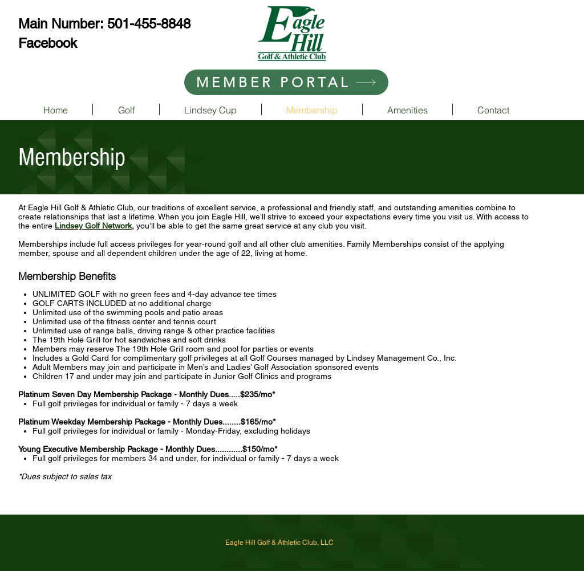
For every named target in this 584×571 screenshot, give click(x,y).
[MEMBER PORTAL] (286, 82)
